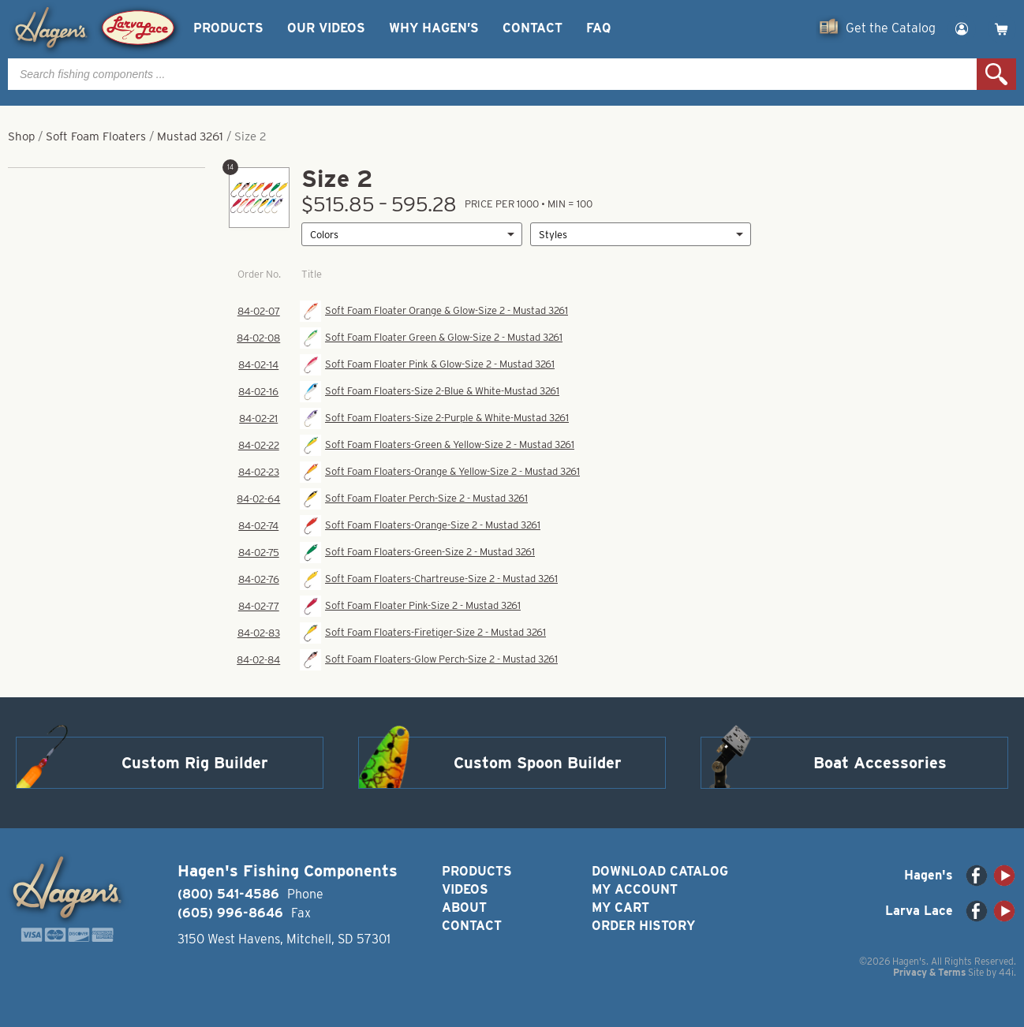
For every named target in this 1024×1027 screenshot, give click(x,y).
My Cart (620, 907)
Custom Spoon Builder (538, 762)
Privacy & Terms (929, 972)
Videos (465, 889)
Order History (643, 925)
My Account (635, 889)
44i (1006, 972)
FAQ (598, 28)
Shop (21, 136)
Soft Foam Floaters (96, 136)
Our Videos (326, 28)
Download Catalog (660, 871)
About (464, 907)
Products (228, 28)
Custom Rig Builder (194, 762)
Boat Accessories (880, 762)
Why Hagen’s (434, 28)
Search (996, 74)
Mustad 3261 (190, 136)
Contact (532, 28)
